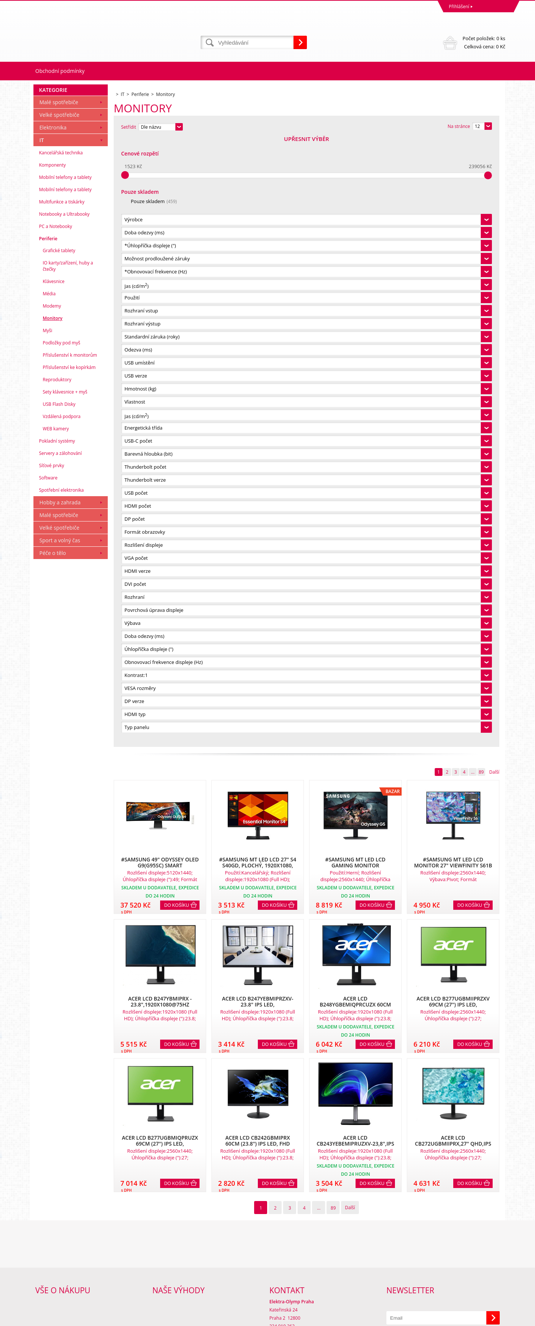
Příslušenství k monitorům (70, 964)
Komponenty (52, 774)
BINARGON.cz (491, 1318)
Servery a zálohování (60, 1062)
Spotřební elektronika (61, 1099)
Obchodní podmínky (60, 70)
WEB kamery (56, 1037)
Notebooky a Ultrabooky (64, 823)
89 (481, 163)
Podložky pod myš (61, 951)
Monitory (52, 927)
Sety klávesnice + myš (65, 1001)
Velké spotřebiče (59, 723)
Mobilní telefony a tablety (65, 786)
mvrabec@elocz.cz (288, 1289)
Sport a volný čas (59, 1149)
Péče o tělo (52, 1161)
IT (41, 748)
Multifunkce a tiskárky (61, 811)
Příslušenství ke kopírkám (69, 976)
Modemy (52, 915)
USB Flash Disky (59, 1013)
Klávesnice (53, 890)
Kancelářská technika (61, 761)
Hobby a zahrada (60, 1111)
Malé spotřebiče (58, 711)
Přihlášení (459, 6)
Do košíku (176, 296)
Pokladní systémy (57, 1050)
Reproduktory (57, 988)
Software (48, 1086)
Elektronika (53, 736)
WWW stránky (448, 1318)
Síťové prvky (51, 1074)
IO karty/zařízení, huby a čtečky (68, 875)
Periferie (48, 847)
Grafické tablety (59, 859)
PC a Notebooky (55, 835)
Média (49, 902)
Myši (47, 939)
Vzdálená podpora (62, 1025)
